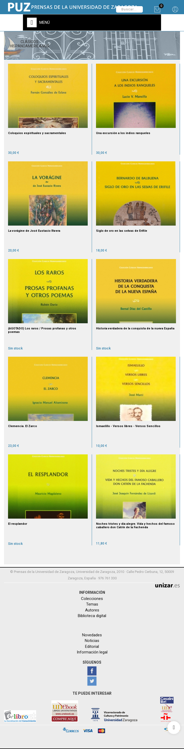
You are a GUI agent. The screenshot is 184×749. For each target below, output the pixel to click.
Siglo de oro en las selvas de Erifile (121, 231)
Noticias (92, 640)
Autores (92, 610)
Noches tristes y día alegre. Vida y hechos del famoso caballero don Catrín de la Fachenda (135, 525)
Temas (92, 604)
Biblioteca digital (92, 615)
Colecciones (92, 598)
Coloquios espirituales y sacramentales (37, 133)
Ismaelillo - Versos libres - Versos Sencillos (128, 426)
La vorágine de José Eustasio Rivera (34, 231)
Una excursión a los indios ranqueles (123, 133)
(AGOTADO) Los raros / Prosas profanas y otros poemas (42, 330)
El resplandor (17, 524)
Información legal (92, 652)
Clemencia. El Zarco (22, 426)
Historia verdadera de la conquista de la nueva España (135, 328)
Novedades (92, 635)
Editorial (92, 646)
